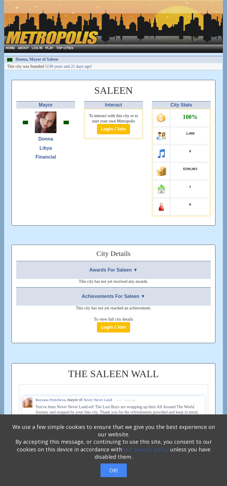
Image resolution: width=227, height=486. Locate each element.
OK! (113, 470)
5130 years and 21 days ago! (68, 66)
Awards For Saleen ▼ (113, 269)
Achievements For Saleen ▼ (113, 296)
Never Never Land (97, 400)
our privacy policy (146, 449)
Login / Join (113, 129)
